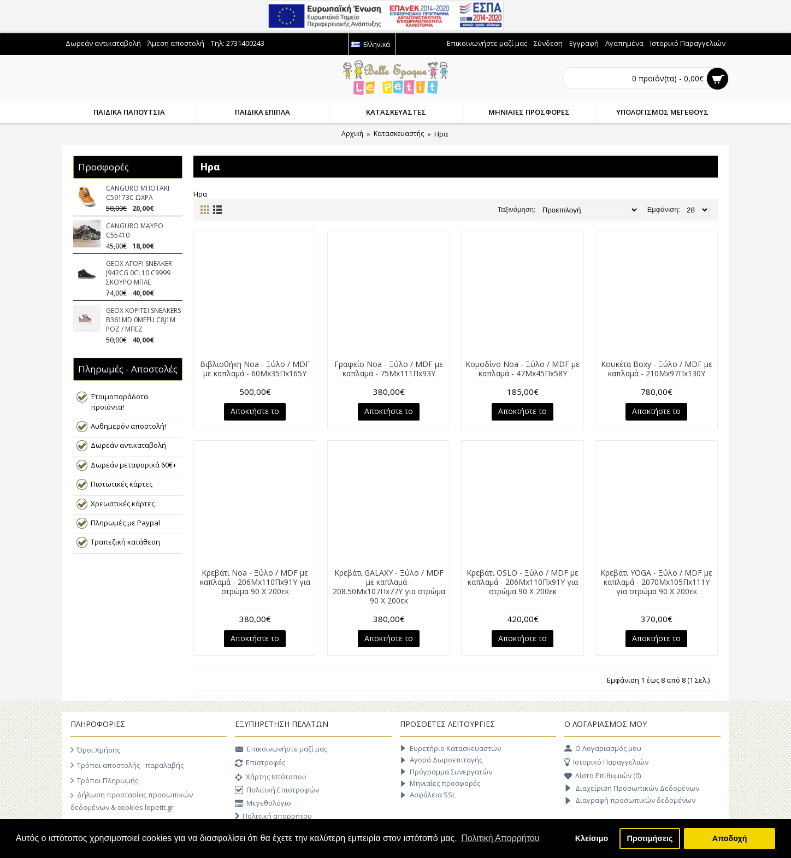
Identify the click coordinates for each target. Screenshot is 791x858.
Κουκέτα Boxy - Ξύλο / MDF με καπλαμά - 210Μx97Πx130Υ (656, 368)
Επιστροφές (260, 764)
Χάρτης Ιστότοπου (270, 778)
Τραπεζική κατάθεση (125, 542)
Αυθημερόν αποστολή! (128, 426)
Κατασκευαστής (399, 133)
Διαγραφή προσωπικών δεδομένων (629, 800)
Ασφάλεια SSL (428, 795)
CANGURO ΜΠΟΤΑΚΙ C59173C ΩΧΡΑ (137, 193)
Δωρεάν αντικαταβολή (128, 445)
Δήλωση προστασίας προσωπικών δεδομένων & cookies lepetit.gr (131, 801)
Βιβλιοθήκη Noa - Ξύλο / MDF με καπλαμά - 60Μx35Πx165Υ (255, 368)
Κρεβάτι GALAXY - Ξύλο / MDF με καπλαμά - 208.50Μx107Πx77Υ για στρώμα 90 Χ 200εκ (389, 586)
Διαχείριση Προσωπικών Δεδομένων (631, 788)
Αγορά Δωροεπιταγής (441, 760)
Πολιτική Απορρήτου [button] (500, 838)
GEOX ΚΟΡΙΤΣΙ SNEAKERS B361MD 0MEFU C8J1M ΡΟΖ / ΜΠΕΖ (143, 320)
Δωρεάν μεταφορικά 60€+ (133, 465)
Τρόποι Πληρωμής (104, 780)
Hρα (441, 134)
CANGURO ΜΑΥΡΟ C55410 (134, 230)
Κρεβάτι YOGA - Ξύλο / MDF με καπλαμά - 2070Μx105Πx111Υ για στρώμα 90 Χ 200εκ (656, 581)
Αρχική (352, 133)
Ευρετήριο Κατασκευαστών (450, 748)
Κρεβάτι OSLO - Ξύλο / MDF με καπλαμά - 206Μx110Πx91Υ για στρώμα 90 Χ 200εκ (523, 581)
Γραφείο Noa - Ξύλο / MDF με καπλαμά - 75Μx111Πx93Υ (388, 368)
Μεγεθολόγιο (263, 803)
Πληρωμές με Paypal (125, 523)
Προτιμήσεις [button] (650, 838)
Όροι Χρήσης (95, 749)
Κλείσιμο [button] (592, 838)
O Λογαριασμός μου (602, 748)
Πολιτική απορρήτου (273, 816)
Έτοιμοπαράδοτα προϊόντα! (119, 401)
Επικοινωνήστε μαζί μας (281, 750)
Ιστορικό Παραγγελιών (606, 762)
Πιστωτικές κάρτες (121, 484)
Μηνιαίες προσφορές (440, 783)
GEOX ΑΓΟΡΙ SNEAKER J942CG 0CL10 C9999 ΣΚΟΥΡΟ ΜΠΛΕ (139, 273)
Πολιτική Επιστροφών (277, 790)
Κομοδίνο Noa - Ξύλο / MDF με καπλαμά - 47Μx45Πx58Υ (522, 368)
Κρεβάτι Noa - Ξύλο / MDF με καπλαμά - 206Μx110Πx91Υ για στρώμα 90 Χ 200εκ (255, 581)
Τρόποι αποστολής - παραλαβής (127, 765)
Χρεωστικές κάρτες (123, 503)
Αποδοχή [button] (729, 838)
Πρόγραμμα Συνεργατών (446, 772)
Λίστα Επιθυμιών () (602, 776)
